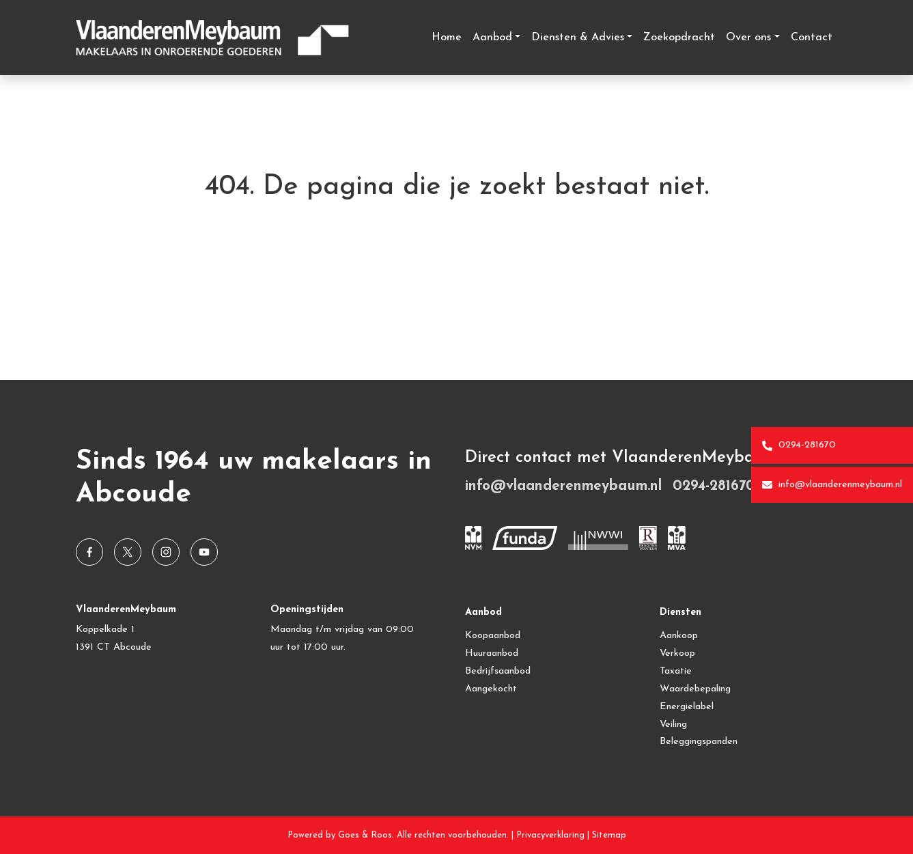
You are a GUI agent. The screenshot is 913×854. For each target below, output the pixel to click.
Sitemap (609, 835)
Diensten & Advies (577, 37)
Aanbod (492, 37)
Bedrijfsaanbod (498, 671)
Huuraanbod (491, 653)
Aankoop (679, 636)
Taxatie (676, 671)
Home (447, 37)
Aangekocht (491, 689)
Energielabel (687, 707)
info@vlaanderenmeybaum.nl (832, 485)
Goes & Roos (365, 835)
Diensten (680, 612)
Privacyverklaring (550, 835)
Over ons (748, 37)
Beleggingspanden (699, 741)
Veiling (673, 724)
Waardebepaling (695, 689)
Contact (811, 37)
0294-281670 (799, 445)
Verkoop (677, 653)
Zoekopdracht (679, 37)
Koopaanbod (492, 636)
